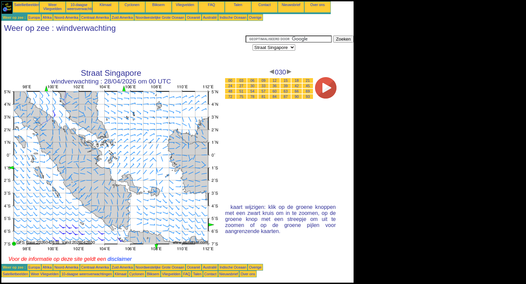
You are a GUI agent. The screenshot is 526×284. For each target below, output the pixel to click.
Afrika (47, 17)
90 (297, 97)
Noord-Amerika (66, 17)
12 (275, 80)
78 (253, 97)
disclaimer (120, 259)
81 (264, 97)
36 (275, 86)
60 (275, 91)
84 (275, 97)
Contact (264, 5)
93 (308, 97)
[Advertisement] (123, 51)
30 (253, 86)
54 (253, 91)
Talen (238, 5)
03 (242, 80)
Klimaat (106, 5)
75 (242, 97)
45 (308, 86)
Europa (34, 17)
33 (264, 86)
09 (264, 80)
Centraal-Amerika (95, 17)
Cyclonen (131, 5)
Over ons (317, 5)
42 (297, 86)
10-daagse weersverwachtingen (83, 7)
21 (308, 80)
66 (297, 91)
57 (264, 91)
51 (242, 91)
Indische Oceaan (232, 17)
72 (230, 97)
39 (286, 86)
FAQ (211, 5)
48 (230, 91)
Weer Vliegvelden (52, 7)
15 (286, 80)
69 (308, 91)
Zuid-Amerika (122, 17)
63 (286, 91)
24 (230, 86)
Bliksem (158, 5)
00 (230, 80)
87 (286, 97)
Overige (255, 17)
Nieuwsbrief (291, 5)
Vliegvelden (185, 5)
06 (253, 80)
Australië (210, 17)
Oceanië (193, 17)
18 (297, 80)
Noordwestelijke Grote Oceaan (160, 17)
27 (242, 86)
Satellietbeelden (27, 5)
